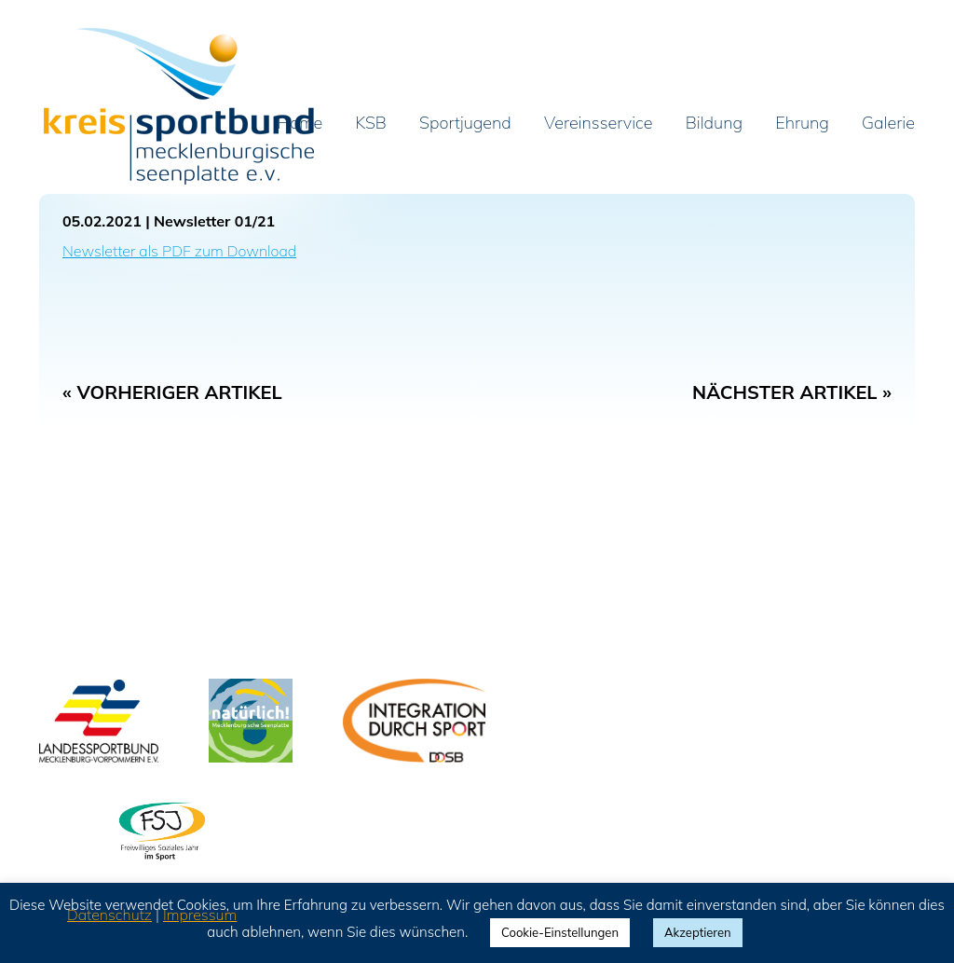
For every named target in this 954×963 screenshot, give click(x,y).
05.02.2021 (102, 221)
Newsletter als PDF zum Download (179, 250)
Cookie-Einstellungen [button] (560, 932)
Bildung (714, 124)
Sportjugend (465, 124)
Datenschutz (109, 914)
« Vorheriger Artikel (172, 392)
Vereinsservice (598, 124)
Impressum (200, 914)
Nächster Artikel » (792, 392)
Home (300, 124)
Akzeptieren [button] (697, 932)
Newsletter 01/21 (214, 221)
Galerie (888, 124)
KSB (371, 124)
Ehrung (802, 124)
